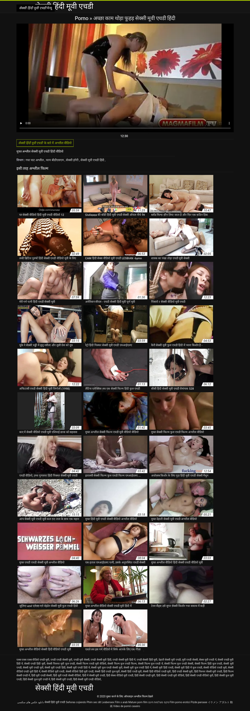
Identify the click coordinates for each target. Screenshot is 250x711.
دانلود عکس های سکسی (30, 702)
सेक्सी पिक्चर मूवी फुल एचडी (61, 663)
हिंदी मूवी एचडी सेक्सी (41, 675)
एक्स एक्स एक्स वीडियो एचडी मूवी (32, 659)
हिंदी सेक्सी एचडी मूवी (144, 675)
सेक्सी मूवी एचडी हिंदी (93, 160)
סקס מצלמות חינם (158, 702)
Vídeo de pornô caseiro (126, 706)
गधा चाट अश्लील (35, 160)
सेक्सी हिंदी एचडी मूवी (131, 671)
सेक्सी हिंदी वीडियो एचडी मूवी (157, 671)
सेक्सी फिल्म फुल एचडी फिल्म (122, 663)
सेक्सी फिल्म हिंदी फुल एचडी (208, 663)
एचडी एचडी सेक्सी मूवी (61, 659)
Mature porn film (138, 702)
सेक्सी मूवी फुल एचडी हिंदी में (137, 667)
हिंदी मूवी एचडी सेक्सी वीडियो (67, 675)
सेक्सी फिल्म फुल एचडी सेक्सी (178, 663)
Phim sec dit (94, 702)
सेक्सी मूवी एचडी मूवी (33, 667)
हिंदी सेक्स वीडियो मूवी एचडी (119, 675)
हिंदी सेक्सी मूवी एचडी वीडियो (87, 679)
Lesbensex (108, 702)
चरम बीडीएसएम (55, 160)
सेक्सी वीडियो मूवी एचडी (53, 671)
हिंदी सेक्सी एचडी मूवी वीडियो (170, 675)
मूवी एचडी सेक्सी (190, 659)
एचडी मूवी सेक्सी (82, 659)
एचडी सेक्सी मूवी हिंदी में (124, 659)
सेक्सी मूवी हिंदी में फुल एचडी (188, 667)
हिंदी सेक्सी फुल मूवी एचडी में (36, 679)
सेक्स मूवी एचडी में (207, 659)
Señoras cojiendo (76, 702)
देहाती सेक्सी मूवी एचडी (170, 659)
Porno (82, 18)
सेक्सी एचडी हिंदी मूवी (34, 663)
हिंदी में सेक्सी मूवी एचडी (93, 675)
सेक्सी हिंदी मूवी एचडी (55, 702)
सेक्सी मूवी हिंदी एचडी (162, 667)
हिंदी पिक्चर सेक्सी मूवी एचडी (208, 671)
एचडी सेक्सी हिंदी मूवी (147, 659)
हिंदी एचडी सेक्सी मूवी (182, 671)
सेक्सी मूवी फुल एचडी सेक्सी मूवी (106, 667)
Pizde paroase (199, 702)
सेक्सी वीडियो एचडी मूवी (215, 667)
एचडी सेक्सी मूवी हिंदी (101, 659)
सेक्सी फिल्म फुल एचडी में (150, 663)
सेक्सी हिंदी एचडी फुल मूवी (107, 671)
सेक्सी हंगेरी (72, 160)
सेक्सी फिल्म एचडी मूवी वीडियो (91, 663)
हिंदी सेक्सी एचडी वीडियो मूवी (199, 675)
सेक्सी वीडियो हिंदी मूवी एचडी (80, 671)
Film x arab (121, 702)
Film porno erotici (180, 702)
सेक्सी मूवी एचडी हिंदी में (78, 667)
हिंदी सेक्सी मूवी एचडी (61, 679)
